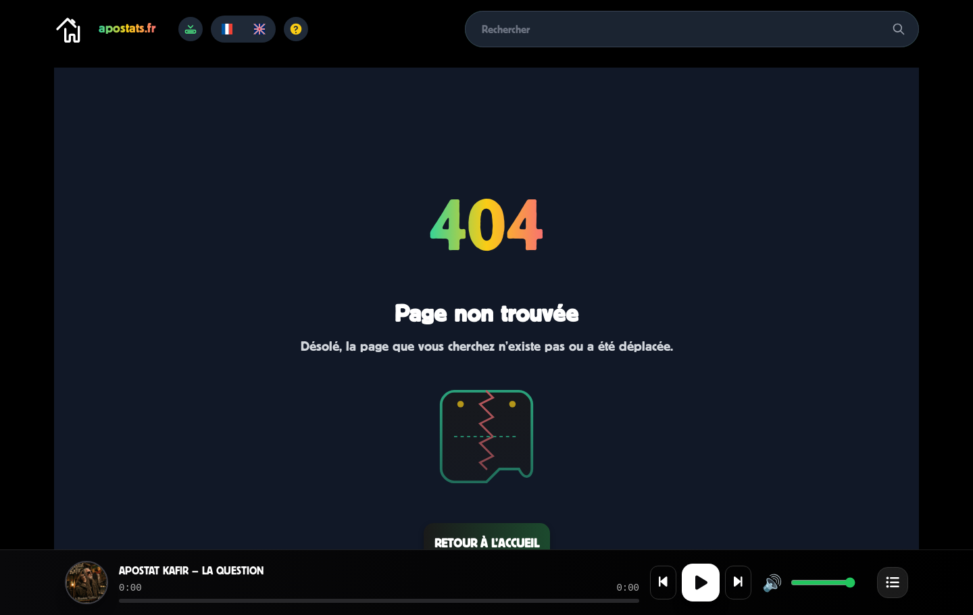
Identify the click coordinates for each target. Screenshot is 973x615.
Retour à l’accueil (486, 543)
